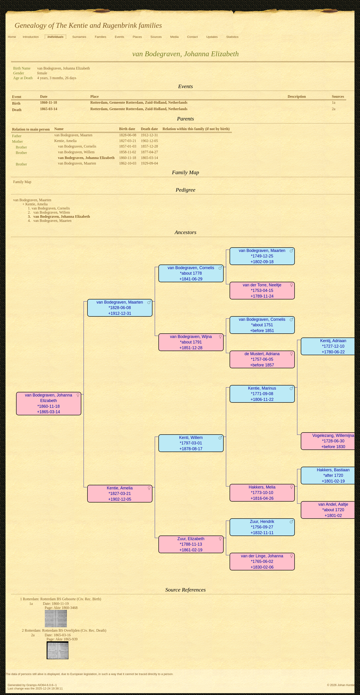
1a (333, 102)
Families (100, 37)
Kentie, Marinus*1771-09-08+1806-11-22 (262, 394)
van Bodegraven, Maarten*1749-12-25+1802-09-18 (262, 256)
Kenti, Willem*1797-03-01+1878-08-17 (191, 443)
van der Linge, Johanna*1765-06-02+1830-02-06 (262, 561)
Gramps (31, 685)
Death (17, 110)
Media (174, 37)
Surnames (79, 37)
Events (119, 37)
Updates (212, 37)
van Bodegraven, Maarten (73, 135)
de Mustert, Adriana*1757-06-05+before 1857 (262, 359)
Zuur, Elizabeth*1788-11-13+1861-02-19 (190, 544)
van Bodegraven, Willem (76, 152)
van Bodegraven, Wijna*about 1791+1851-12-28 (191, 342)
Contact (192, 37)
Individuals (56, 37)
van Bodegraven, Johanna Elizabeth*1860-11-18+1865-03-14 (48, 403)
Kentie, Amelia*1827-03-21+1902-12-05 (119, 494)
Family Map (22, 182)
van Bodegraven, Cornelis (77, 146)
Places (137, 37)
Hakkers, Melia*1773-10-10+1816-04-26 (262, 493)
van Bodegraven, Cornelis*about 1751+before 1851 (262, 325)
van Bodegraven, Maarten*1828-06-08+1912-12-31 (119, 308)
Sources (156, 37)
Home (12, 37)
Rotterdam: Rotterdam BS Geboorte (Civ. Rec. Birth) (62, 599)
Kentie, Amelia (65, 141)
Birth (16, 103)
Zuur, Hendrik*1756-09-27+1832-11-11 (262, 527)
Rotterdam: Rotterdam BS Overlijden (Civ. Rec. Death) (65, 630)
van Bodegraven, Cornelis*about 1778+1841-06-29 (191, 273)
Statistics (232, 37)
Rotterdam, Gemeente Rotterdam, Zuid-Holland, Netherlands (139, 102)
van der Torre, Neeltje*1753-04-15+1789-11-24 (262, 291)
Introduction (31, 37)
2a (333, 109)
